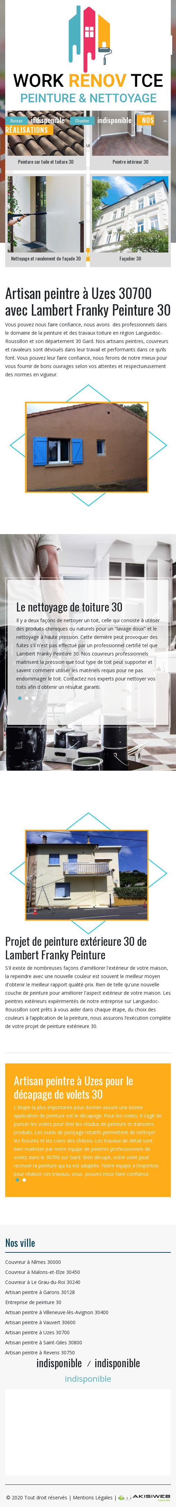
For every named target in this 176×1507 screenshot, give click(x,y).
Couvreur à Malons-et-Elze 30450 (42, 1272)
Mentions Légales (93, 1497)
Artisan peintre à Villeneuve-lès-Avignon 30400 (56, 1312)
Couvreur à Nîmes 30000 (33, 1262)
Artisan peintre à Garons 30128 (40, 1292)
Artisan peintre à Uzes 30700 (37, 1332)
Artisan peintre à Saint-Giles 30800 (43, 1342)
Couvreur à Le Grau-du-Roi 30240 (42, 1282)
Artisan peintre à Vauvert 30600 (40, 1322)
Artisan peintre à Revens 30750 (40, 1352)
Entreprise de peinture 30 (33, 1302)
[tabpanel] (88, 648)
